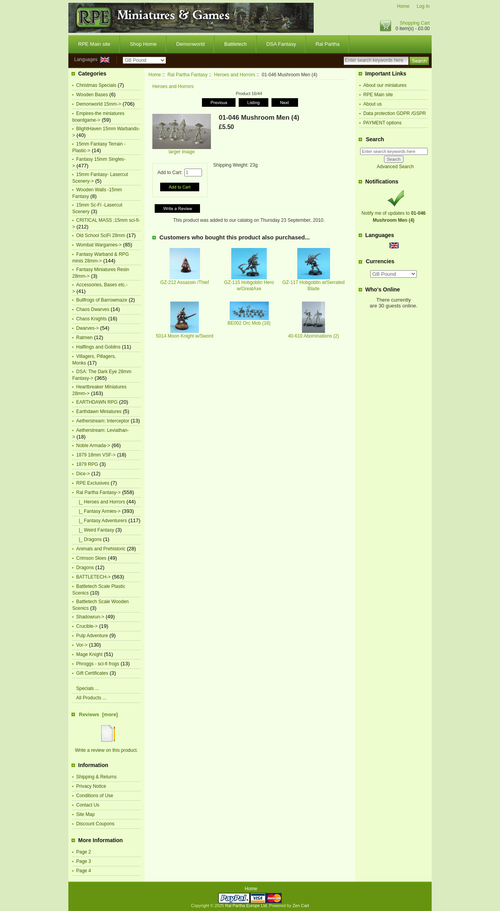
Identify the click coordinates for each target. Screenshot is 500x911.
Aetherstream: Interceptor (102, 421)
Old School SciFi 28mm (100, 235)
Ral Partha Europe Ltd (246, 905)
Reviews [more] (98, 714)
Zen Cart (301, 905)
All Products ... (91, 698)
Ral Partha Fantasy (188, 74)
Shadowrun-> (90, 617)
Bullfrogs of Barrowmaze (101, 300)
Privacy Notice (91, 786)
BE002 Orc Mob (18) (248, 323)
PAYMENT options (382, 123)
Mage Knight (89, 654)
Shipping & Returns (96, 777)
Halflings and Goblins (98, 347)
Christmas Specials (96, 85)
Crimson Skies (91, 558)
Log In (423, 6)
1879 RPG (87, 464)
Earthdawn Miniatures (98, 411)
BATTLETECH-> (93, 577)
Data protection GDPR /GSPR (394, 113)
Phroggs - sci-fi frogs (97, 664)
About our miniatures (385, 85)
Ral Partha (327, 44)
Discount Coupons (95, 824)
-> (98, 492)
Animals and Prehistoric (100, 549)
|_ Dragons (89, 539)
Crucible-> (87, 626)
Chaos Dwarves (92, 309)
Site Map (85, 814)
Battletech (235, 44)
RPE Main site (94, 44)
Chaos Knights (91, 319)
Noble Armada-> (93, 445)
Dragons (85, 567)
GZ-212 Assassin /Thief (184, 282)
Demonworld (190, 44)
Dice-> (83, 473)
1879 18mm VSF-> (96, 455)
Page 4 (83, 870)
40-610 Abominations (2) (313, 336)
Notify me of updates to (393, 213)
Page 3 (83, 861)
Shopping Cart (415, 23)
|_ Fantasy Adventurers (101, 520)
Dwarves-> (87, 328)
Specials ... (87, 688)
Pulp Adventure (92, 635)
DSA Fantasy (281, 44)
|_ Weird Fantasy (95, 530)
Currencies (380, 262)
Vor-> (82, 645)
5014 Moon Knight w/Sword (184, 336)
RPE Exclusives (92, 483)
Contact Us (87, 805)
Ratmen (84, 337)
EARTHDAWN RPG (97, 402)
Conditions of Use (94, 795)
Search (375, 139)
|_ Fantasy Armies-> (98, 511)
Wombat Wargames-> (98, 245)
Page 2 (83, 852)
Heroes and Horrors (234, 74)
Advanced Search (395, 166)
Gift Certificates (92, 673)
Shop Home (143, 44)
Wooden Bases (92, 94)
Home (403, 6)
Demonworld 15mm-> (98, 104)
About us (372, 104)
